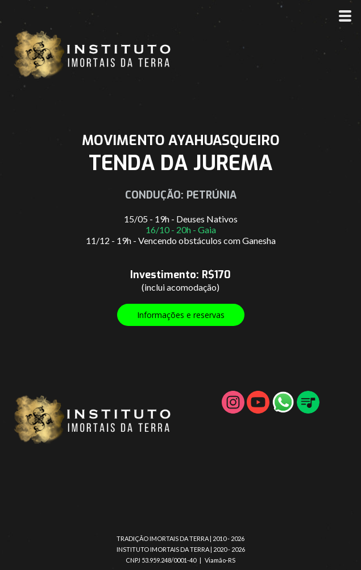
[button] (180, 315)
